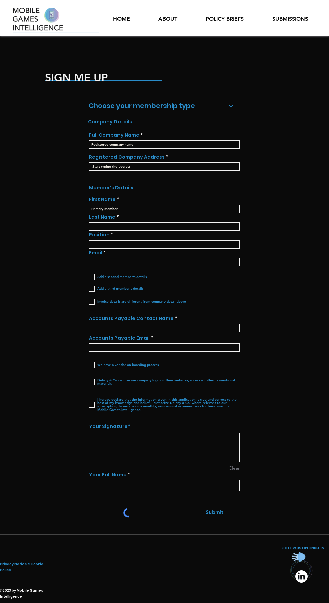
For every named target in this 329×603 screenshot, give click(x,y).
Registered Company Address (127, 157)
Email (95, 252)
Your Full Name (108, 474)
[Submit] (214, 512)
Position (99, 234)
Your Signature (108, 426)
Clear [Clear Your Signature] (234, 468)
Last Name (102, 217)
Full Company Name (114, 135)
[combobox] (164, 166)
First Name (102, 199)
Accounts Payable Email (119, 338)
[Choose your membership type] (164, 106)
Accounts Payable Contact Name (131, 318)
